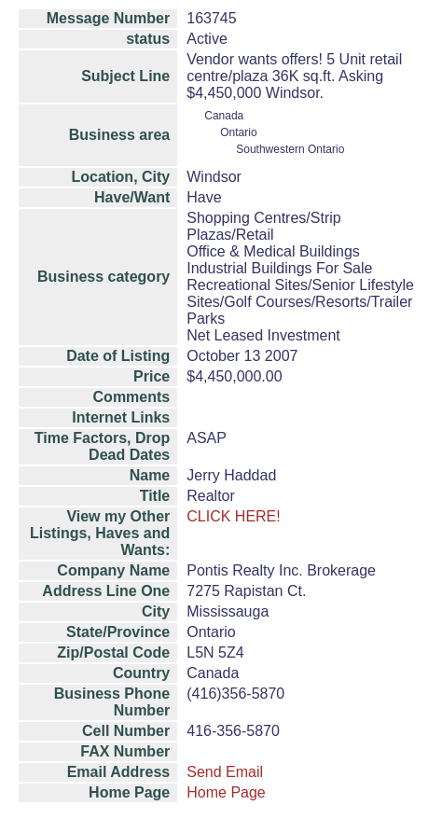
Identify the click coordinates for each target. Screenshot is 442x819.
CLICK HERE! (233, 516)
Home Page (226, 792)
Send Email (224, 772)
